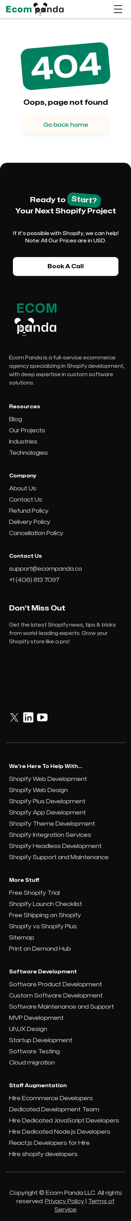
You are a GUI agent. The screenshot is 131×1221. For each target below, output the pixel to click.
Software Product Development (55, 984)
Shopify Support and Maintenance (59, 857)
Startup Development (40, 1040)
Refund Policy (29, 511)
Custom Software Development (56, 996)
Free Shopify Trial (34, 893)
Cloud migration (32, 1063)
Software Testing (34, 1051)
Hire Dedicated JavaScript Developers (64, 1121)
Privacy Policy (64, 1201)
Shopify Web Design (38, 790)
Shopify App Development (47, 813)
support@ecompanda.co (45, 569)
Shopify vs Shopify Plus (43, 926)
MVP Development (36, 1018)
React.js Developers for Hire (49, 1143)
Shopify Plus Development (47, 801)
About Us (22, 488)
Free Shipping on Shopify (45, 915)
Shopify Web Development (48, 779)
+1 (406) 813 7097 (34, 580)
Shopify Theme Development (52, 824)
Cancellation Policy (36, 533)
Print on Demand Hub (40, 949)
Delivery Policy (29, 522)
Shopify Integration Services (50, 835)
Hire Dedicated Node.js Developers (59, 1132)
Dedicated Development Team (54, 1109)
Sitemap (21, 938)
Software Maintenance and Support (61, 1007)
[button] (118, 9)
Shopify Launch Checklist (45, 904)
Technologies (28, 453)
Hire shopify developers (43, 1154)
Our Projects (27, 430)
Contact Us (25, 500)
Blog (15, 419)
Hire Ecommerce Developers (51, 1098)
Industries (23, 442)
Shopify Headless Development (55, 846)
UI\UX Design (28, 1029)
